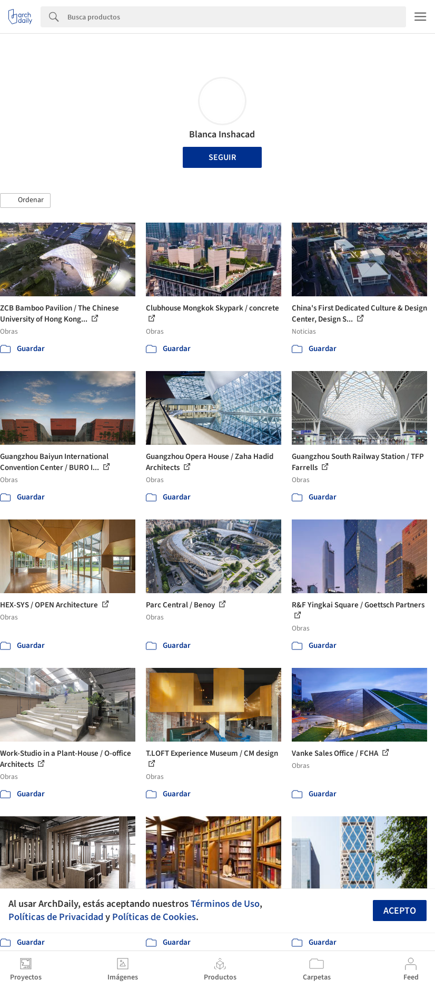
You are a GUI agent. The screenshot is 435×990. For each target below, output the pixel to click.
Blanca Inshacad (222, 134)
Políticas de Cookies (154, 917)
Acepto (399, 910)
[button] (25, 200)
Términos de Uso (225, 904)
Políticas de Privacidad (55, 917)
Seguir (222, 157)
